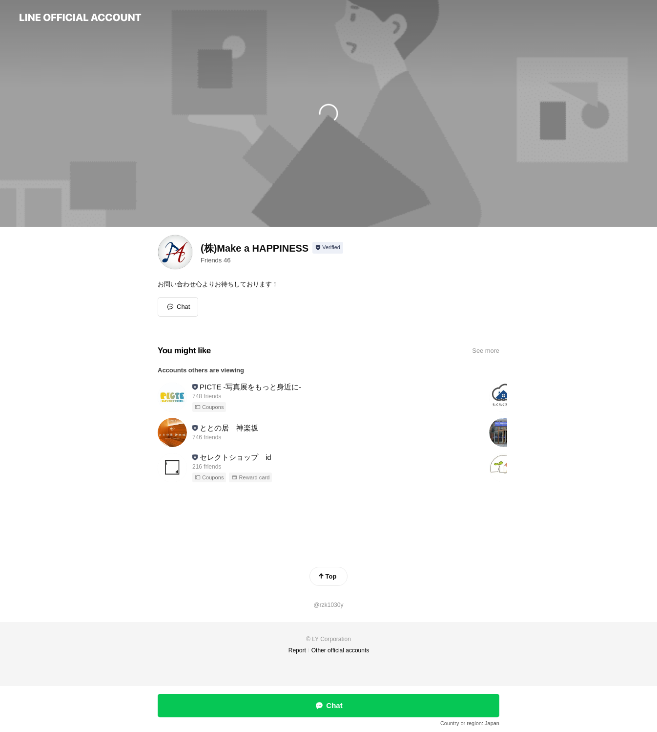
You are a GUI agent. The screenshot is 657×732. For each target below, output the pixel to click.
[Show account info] (327, 248)
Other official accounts (340, 650)
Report (297, 650)
